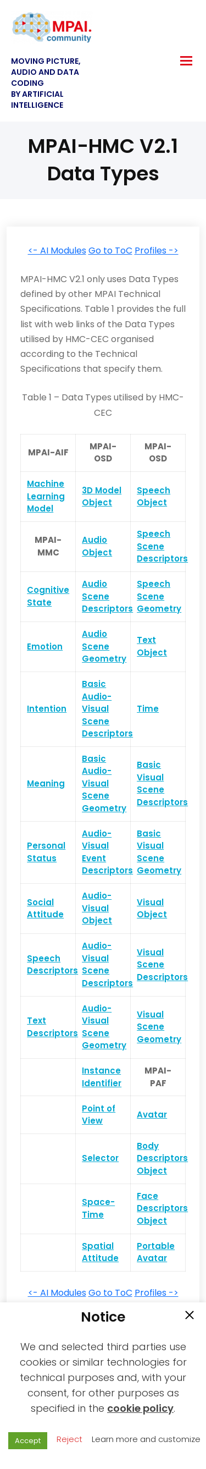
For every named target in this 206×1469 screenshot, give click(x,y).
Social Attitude (45, 908)
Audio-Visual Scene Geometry (104, 1027)
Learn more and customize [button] (146, 1439)
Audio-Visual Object (97, 908)
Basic (149, 765)
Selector (100, 1158)
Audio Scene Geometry (104, 646)
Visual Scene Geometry (159, 1027)
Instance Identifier (101, 1077)
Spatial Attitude (100, 1252)
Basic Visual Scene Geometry (159, 852)
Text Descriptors (52, 1027)
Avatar (152, 1114)
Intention (46, 708)
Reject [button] (69, 1439)
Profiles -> (157, 250)
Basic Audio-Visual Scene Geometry (104, 783)
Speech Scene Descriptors (162, 546)
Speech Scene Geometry (159, 596)
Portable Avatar (156, 1252)
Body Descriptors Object (162, 1158)
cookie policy (140, 1408)
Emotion (45, 646)
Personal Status (46, 852)
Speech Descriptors (52, 965)
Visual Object (152, 908)
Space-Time (98, 1208)
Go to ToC (110, 250)
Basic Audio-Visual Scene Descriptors (107, 708)
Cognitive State (48, 596)
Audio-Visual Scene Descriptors (107, 964)
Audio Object (97, 546)
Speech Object (153, 497)
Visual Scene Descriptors (162, 965)
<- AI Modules (57, 250)
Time (148, 708)
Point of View (98, 1115)
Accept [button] (28, 1440)
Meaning (46, 783)
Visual (150, 777)
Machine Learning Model (46, 496)
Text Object (152, 646)
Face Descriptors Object (162, 1208)
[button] (189, 1316)
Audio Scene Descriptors (107, 596)
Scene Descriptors (162, 796)
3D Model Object (101, 497)
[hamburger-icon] (186, 60)
